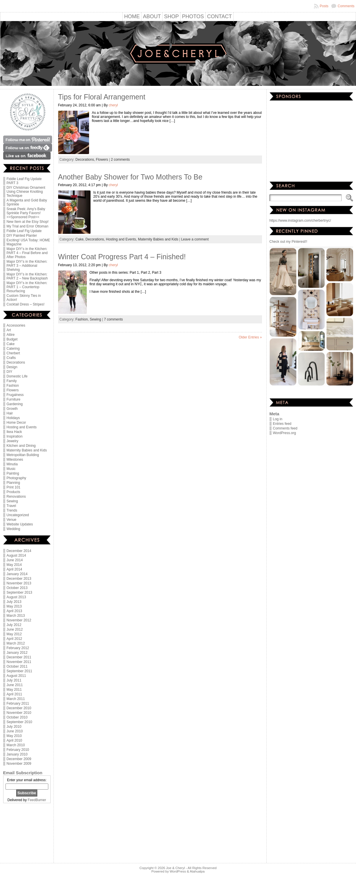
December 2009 (19, 759)
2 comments (120, 160)
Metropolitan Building (23, 455)
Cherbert (13, 353)
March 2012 (16, 643)
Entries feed (282, 424)
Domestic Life (17, 376)
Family (12, 381)
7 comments (113, 319)
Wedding (13, 529)
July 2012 (14, 625)
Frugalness (15, 395)
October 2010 (17, 717)
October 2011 (17, 666)
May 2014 (14, 565)
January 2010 (17, 754)
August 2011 (16, 676)
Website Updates (20, 524)
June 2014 (15, 560)
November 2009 (19, 764)
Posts (324, 6)
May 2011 (14, 690)
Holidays (13, 418)
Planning (13, 483)
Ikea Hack (14, 432)
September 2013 (19, 592)
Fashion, (82, 319)
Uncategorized (18, 515)
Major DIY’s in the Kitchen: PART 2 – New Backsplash (27, 276)
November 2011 (19, 662)
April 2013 (14, 611)
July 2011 (14, 680)
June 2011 (15, 685)
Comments (345, 6)
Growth (12, 409)
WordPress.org (284, 433)
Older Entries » (250, 337)
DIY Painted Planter (22, 236)
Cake (11, 344)
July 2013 (14, 602)
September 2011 (19, 671)
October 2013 (17, 588)
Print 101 (14, 487)
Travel (11, 506)
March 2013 (16, 616)
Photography (16, 478)
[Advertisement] (27, 834)
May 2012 (14, 634)
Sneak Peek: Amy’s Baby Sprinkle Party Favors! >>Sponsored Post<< (26, 213)
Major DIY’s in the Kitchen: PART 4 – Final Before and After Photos (27, 253)
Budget (12, 339)
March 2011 (16, 699)
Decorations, (85, 160)
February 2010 (18, 750)
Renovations (16, 497)
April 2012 (14, 639)
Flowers (13, 390)
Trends (12, 510)
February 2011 (18, 703)
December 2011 (19, 657)
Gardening (15, 404)
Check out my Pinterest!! (288, 242)
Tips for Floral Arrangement (101, 97)
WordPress (178, 871)
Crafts (11, 358)
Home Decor (16, 423)
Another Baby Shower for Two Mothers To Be (130, 177)
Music (11, 469)
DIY (9, 372)
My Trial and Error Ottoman (28, 226)
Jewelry (13, 441)
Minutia (12, 464)
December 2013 (19, 579)
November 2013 (19, 583)
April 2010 (14, 740)
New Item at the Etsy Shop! (28, 222)
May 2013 (14, 606)
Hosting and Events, (122, 239)
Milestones (15, 460)
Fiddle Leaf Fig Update (24, 231)
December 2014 (19, 551)
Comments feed (285, 428)
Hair (10, 413)
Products (13, 492)
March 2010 (16, 745)
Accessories (16, 325)
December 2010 (19, 708)
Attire (11, 335)
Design (12, 367)
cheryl (113, 105)
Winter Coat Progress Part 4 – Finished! (122, 257)
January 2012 (17, 653)
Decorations (16, 362)
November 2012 (19, 620)
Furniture (14, 399)
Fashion (13, 386)
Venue (11, 520)
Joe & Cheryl (175, 868)
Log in (278, 419)
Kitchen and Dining (21, 446)
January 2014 (17, 574)
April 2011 (14, 694)
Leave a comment (195, 239)
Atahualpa (197, 871)
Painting (13, 473)
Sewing (12, 501)
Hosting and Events (22, 427)
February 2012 (18, 648)
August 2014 (16, 555)
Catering (13, 349)
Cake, (80, 239)
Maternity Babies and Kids (27, 450)
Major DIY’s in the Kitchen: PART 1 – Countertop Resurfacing (27, 287)
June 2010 (15, 731)
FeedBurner (37, 800)
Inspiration (15, 436)
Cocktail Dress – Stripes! (26, 304)
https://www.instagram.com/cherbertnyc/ (300, 220)
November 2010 (19, 713)
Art (9, 330)
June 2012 (15, 629)
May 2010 (14, 736)
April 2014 (14, 569)
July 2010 (14, 727)
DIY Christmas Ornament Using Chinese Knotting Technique (26, 192)
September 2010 (19, 722)
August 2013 (16, 597)
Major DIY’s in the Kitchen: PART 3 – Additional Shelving (27, 266)
